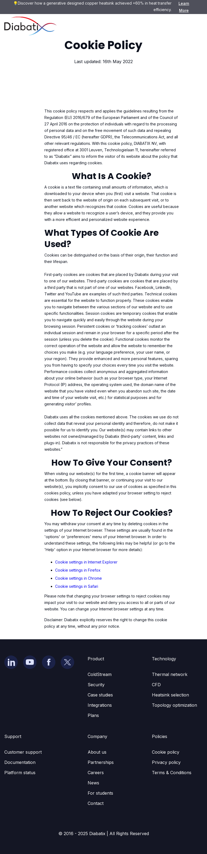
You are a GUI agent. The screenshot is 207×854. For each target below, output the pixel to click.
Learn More (184, 7)
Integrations (100, 705)
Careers (96, 772)
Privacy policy (166, 762)
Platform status (19, 772)
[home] (30, 26)
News (93, 782)
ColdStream (100, 674)
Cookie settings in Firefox (78, 570)
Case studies (100, 695)
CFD (156, 684)
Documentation (19, 762)
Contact (95, 803)
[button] (195, 26)
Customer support (23, 752)
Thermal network (169, 674)
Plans (93, 715)
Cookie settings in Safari (76, 586)
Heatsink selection (170, 695)
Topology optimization (174, 705)
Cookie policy (165, 752)
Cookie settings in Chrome (78, 578)
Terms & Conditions (171, 772)
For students (100, 793)
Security (96, 684)
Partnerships (101, 762)
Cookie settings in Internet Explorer (86, 562)
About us (97, 752)
